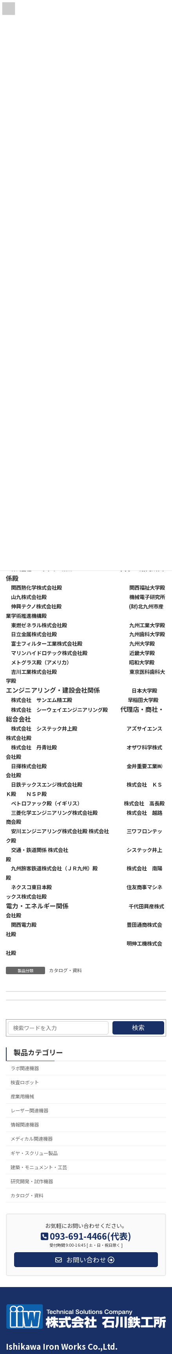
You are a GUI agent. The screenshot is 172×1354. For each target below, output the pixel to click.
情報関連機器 (25, 1124)
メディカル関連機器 (32, 1138)
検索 (138, 1027)
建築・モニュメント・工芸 (39, 1167)
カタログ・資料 (65, 970)
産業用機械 (22, 1096)
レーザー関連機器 (29, 1110)
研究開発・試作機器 (32, 1181)
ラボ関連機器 (25, 1068)
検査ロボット (25, 1082)
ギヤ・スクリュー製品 (34, 1153)
